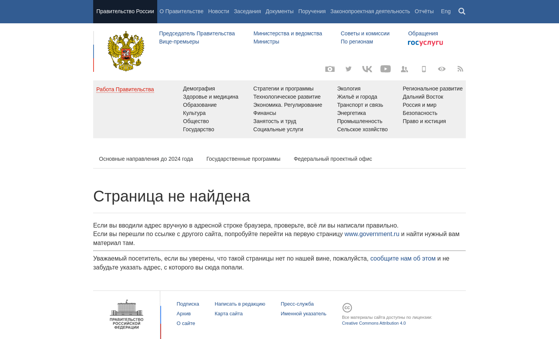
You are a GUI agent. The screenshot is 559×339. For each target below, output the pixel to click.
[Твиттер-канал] (348, 69)
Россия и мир (419, 105)
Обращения (423, 33)
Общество (196, 121)
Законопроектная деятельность (370, 11)
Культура (194, 113)
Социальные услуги (278, 129)
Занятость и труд (275, 121)
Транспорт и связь (360, 105)
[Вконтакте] (367, 69)
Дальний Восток (423, 97)
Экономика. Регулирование (287, 105)
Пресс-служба (297, 304)
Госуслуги (425, 43)
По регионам (357, 41)
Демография (199, 88)
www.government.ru (371, 234)
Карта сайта (229, 313)
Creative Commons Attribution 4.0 (374, 323)
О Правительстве (181, 11)
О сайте (186, 323)
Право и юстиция (424, 121)
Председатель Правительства (197, 33)
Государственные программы (244, 159)
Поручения (312, 11)
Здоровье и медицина (211, 97)
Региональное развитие (433, 88)
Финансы (264, 113)
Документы (279, 11)
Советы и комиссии (365, 33)
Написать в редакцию (240, 304)
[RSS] (460, 69)
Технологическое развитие (287, 97)
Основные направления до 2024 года (146, 159)
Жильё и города (357, 97)
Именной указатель (303, 313)
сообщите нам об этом (403, 258)
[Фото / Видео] (330, 69)
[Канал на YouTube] (386, 69)
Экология (349, 88)
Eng (446, 11)
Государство (198, 129)
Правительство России (125, 11)
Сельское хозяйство (362, 129)
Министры (266, 41)
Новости (218, 11)
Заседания (247, 11)
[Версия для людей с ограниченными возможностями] (441, 69)
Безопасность (420, 113)
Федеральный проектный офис (333, 159)
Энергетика (351, 113)
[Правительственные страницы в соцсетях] (404, 69)
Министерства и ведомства (287, 33)
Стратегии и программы (283, 88)
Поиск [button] (462, 11)
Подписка (188, 304)
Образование (200, 105)
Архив (184, 313)
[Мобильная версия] (423, 69)
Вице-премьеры (179, 41)
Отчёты (424, 11)
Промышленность (359, 121)
